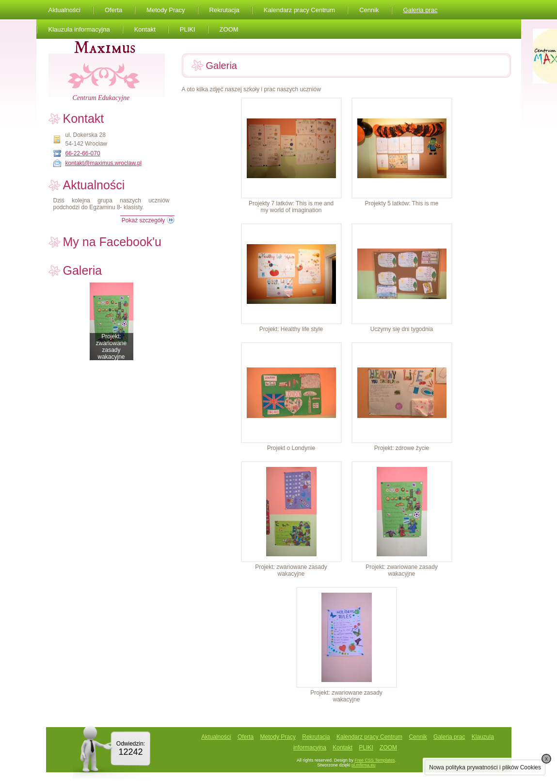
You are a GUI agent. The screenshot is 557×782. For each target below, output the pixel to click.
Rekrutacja (224, 10)
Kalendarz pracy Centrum (299, 10)
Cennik (369, 10)
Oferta (113, 10)
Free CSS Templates (375, 760)
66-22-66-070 (82, 153)
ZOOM (229, 29)
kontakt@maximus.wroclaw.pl (103, 163)
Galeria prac (420, 10)
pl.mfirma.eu (363, 765)
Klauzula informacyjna (79, 29)
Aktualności (64, 10)
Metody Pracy (165, 10)
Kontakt (145, 29)
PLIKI (187, 29)
